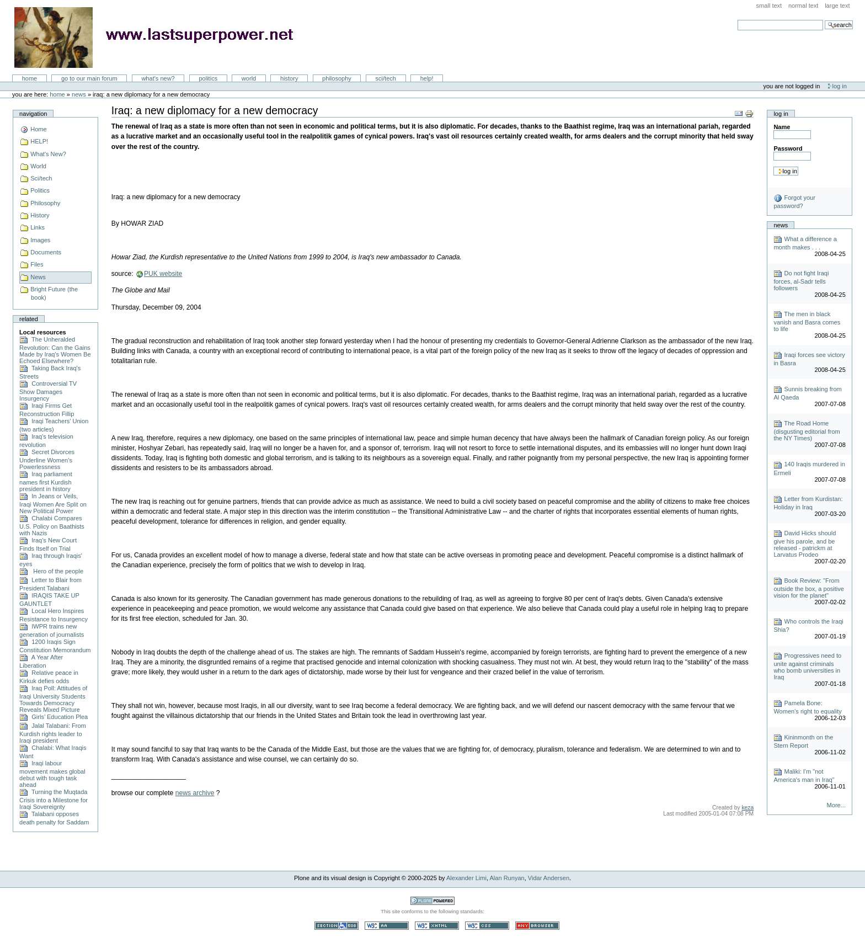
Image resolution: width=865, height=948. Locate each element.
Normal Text (803, 5)
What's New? (157, 78)
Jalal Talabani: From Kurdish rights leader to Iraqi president (52, 733)
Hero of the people (51, 571)
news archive (195, 793)
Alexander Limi (466, 878)
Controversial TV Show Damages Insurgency (48, 391)
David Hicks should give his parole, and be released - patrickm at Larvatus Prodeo (804, 544)
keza (747, 808)
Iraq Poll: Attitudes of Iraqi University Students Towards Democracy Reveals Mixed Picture (53, 699)
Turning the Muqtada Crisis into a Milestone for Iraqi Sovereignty (53, 799)
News (79, 94)
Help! (427, 78)
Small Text (769, 5)
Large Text (837, 5)
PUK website (163, 274)
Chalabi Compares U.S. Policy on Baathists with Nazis (51, 525)
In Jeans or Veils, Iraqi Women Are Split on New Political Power (53, 503)
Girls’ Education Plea (53, 716)
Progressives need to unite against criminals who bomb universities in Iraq (807, 666)
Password (787, 148)
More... (836, 805)
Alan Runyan (507, 878)
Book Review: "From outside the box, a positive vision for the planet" (808, 588)
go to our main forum (89, 78)
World (249, 78)
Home (30, 78)
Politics (208, 78)
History (289, 78)
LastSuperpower (160, 37)
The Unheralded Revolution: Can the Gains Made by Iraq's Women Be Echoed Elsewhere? (54, 350)
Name (781, 127)
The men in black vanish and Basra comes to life (806, 321)
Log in (839, 86)
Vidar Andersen (548, 878)
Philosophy (336, 78)
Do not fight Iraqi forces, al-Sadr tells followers (801, 280)
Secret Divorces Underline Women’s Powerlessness (46, 459)
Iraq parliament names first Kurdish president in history (45, 481)
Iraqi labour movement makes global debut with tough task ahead (52, 774)
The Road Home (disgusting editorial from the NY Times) (806, 430)
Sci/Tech (386, 78)
